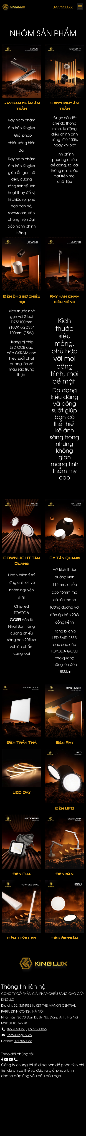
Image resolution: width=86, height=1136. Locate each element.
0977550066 (63, 6)
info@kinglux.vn (19, 1035)
